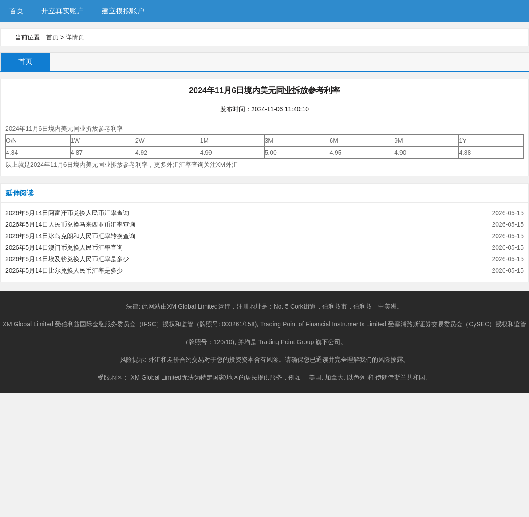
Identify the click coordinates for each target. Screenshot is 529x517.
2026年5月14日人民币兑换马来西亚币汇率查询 (70, 224)
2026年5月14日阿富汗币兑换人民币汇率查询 (67, 212)
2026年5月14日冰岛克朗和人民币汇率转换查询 (70, 235)
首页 (16, 11)
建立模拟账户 (123, 11)
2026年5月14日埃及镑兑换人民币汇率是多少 (67, 258)
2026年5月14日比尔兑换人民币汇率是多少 (64, 270)
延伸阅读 (19, 193)
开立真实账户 (62, 11)
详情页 (75, 37)
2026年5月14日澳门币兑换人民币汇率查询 (64, 247)
